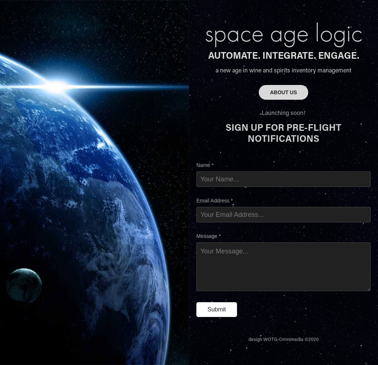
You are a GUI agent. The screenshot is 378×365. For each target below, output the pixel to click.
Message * (208, 236)
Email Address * (214, 200)
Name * (205, 165)
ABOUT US (283, 92)
